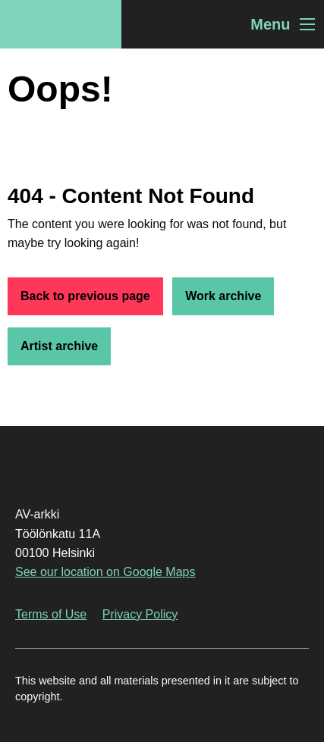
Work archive (223, 296)
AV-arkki (60, 24)
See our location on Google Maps (105, 571)
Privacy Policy (140, 614)
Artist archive (59, 346)
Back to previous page (85, 296)
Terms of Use (51, 614)
